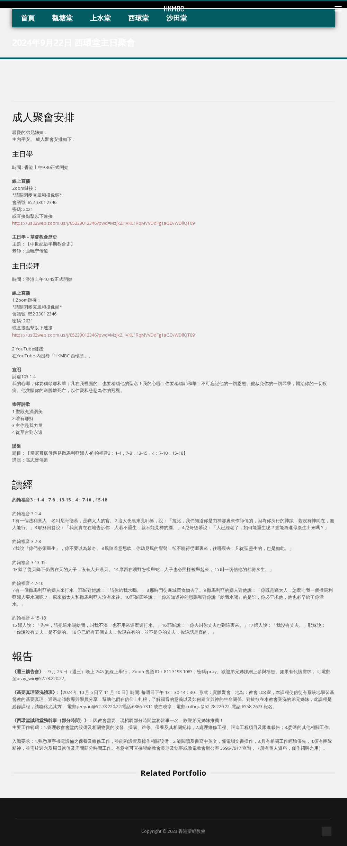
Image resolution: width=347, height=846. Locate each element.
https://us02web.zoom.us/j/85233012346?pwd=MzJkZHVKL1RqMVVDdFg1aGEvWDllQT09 (103, 223)
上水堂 (100, 18)
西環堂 (138, 18)
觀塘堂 (62, 18)
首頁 (28, 18)
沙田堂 (176, 18)
